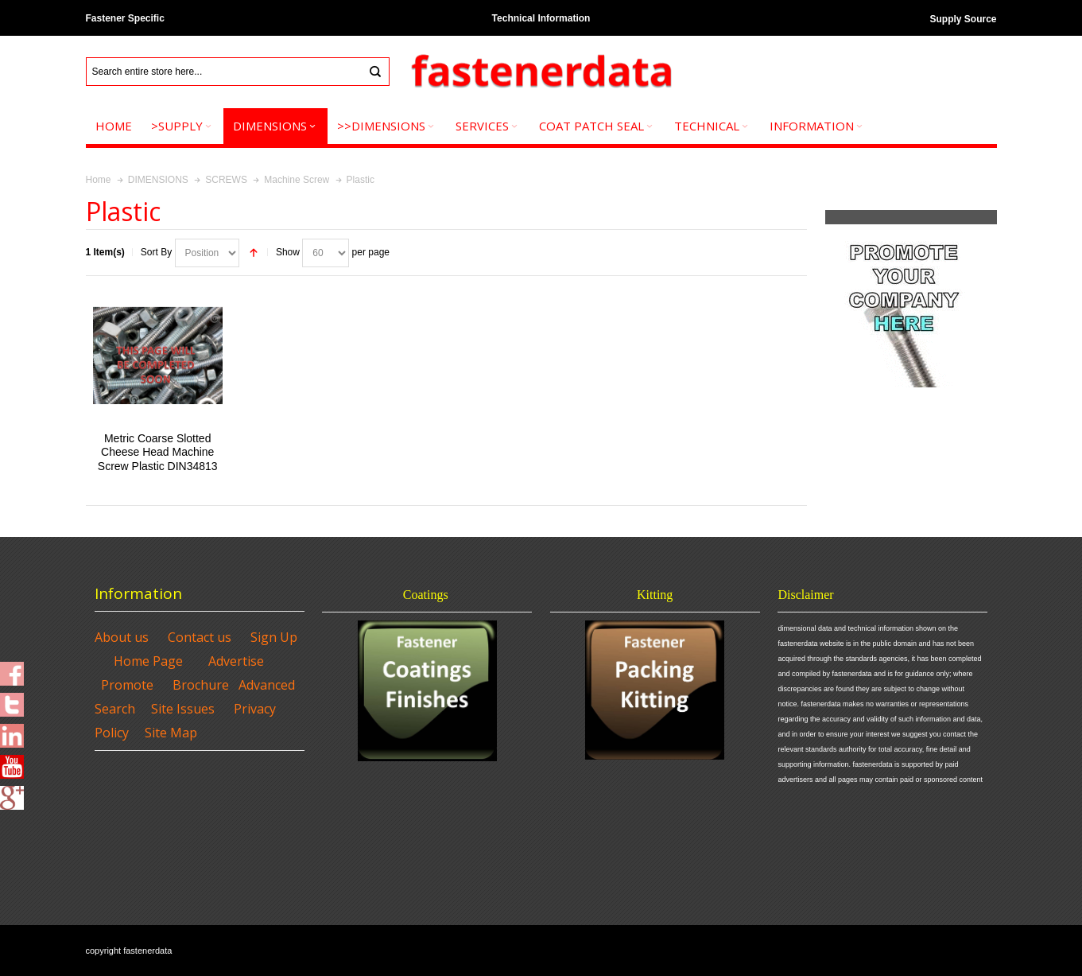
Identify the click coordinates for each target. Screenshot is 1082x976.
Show (288, 252)
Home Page (148, 661)
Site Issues (183, 708)
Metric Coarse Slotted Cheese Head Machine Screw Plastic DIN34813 (158, 452)
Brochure (201, 685)
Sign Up (273, 637)
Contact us (199, 637)
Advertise (236, 661)
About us (122, 637)
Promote (127, 685)
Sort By (156, 252)
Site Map (171, 732)
